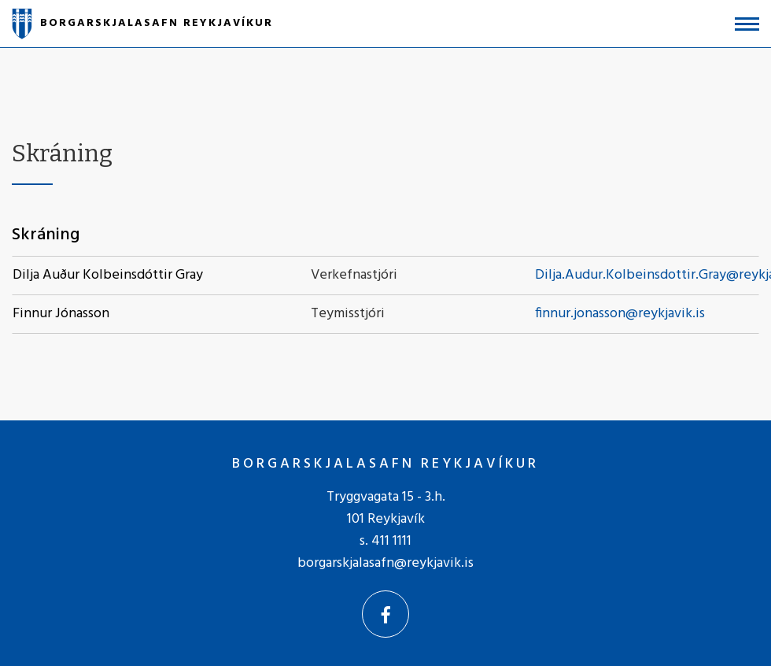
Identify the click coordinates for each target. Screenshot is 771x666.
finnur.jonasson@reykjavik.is (620, 313)
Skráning (45, 235)
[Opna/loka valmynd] (747, 24)
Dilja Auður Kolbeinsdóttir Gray (108, 275)
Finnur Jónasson (61, 313)
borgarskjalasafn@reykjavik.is (385, 563)
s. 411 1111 (385, 541)
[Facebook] (385, 614)
